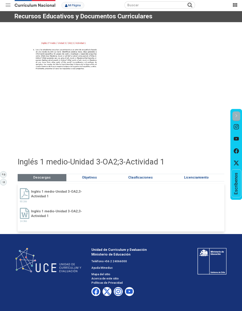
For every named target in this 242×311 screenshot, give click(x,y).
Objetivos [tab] (89, 177)
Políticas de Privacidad (107, 282)
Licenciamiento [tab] (196, 177)
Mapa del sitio (100, 274)
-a (4, 181)
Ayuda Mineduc (102, 267)
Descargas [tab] (42, 177)
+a (4, 174)
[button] (236, 116)
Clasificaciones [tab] (140, 177)
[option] (236, 127)
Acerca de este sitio (105, 278)
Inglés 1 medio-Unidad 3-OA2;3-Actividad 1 (56, 194)
